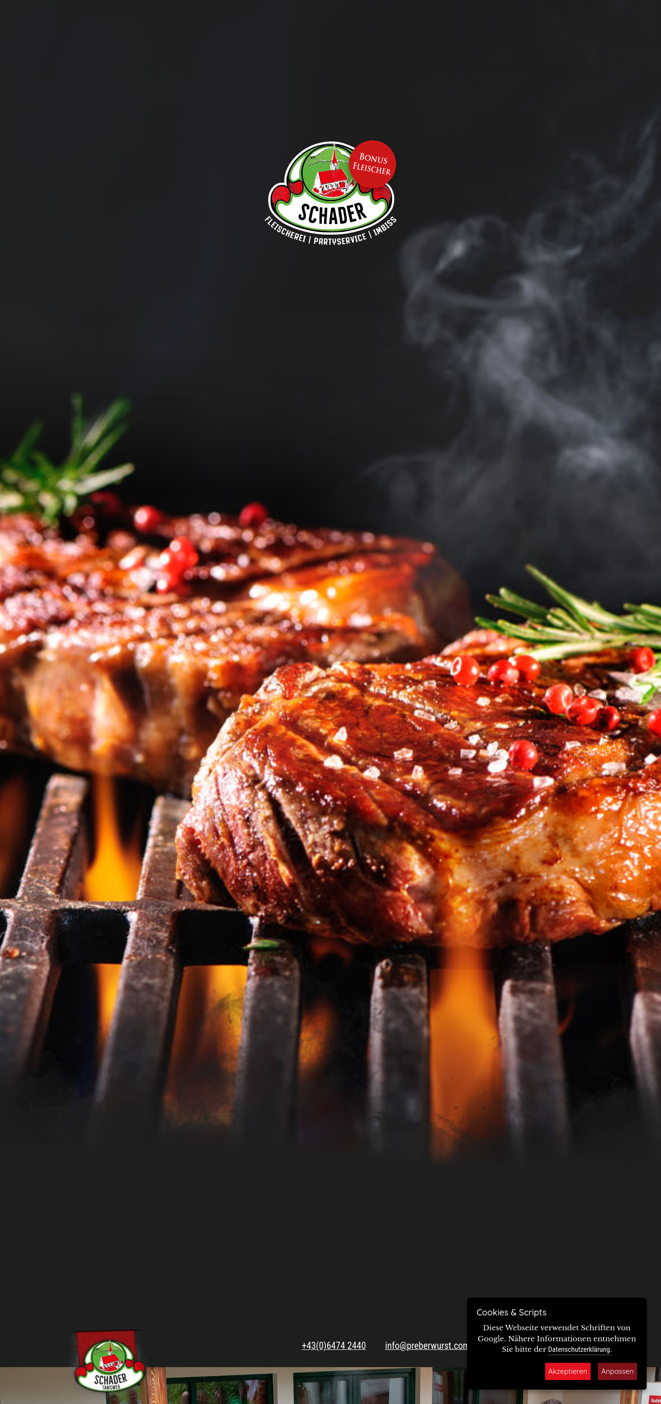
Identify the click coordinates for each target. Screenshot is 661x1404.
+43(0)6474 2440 (334, 1345)
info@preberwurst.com (427, 1345)
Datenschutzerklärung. (580, 1349)
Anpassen (617, 1371)
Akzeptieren (568, 1371)
